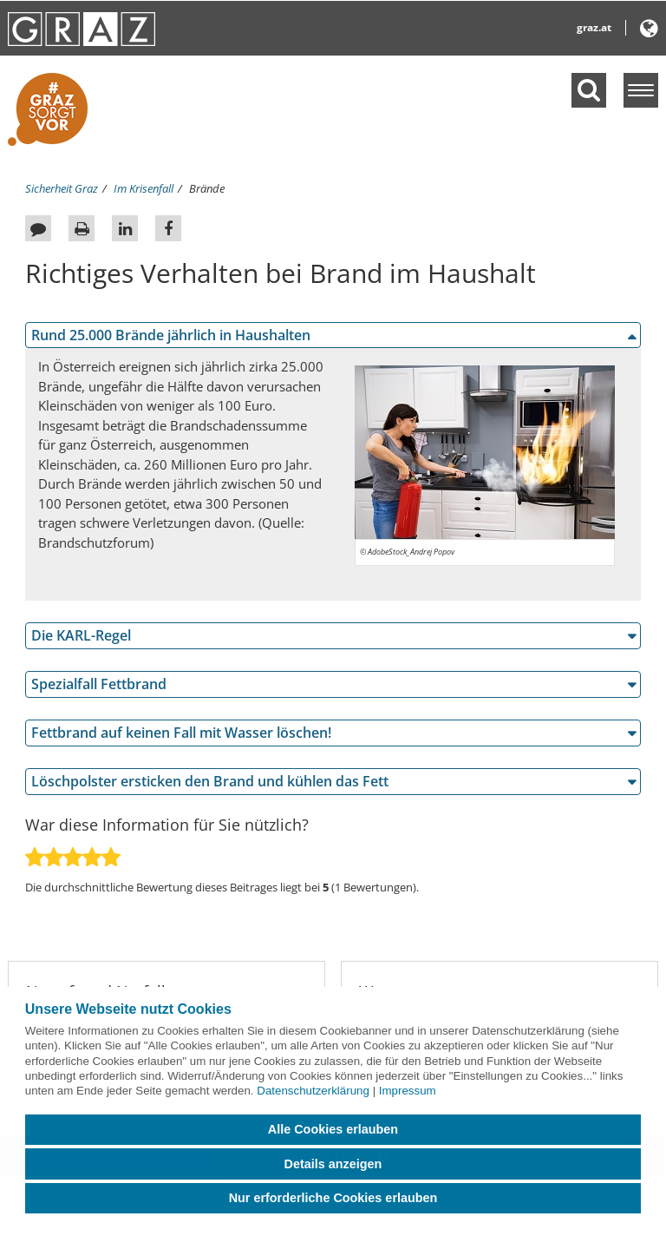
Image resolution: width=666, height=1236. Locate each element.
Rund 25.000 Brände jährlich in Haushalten (170, 335)
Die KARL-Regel (81, 635)
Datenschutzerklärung (313, 1090)
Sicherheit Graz (61, 188)
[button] (649, 31)
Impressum (407, 1090)
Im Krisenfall (143, 188)
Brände (207, 188)
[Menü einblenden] (641, 90)
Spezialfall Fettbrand (98, 684)
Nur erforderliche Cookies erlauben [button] (333, 1198)
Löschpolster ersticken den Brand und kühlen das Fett (209, 781)
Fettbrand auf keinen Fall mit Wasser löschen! (181, 732)
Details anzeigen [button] (333, 1164)
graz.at (594, 27)
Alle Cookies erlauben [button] (333, 1129)
